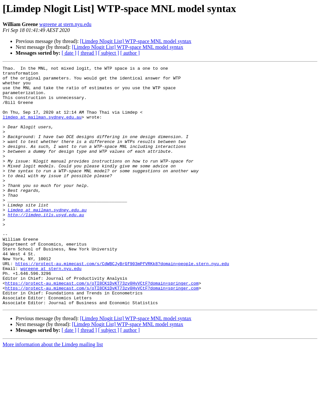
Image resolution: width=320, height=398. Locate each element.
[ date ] (69, 53)
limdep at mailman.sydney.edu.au (42, 128)
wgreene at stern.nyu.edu (65, 24)
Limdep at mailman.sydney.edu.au (47, 239)
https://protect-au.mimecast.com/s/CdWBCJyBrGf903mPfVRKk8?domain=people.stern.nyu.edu (122, 303)
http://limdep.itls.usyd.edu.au (46, 245)
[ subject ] (108, 53)
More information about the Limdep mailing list (53, 392)
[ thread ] (87, 53)
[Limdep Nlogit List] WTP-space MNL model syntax (135, 41)
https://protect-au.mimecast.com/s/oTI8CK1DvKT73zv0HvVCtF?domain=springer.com (102, 327)
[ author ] (130, 53)
